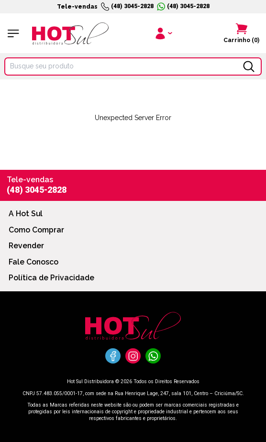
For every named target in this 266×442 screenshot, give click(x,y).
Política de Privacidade (51, 277)
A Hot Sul (26, 213)
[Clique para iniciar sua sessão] (163, 33)
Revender (26, 245)
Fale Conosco (33, 261)
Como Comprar (36, 229)
